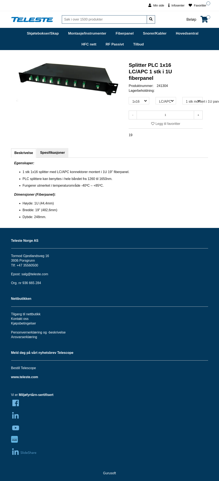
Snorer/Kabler (154, 33)
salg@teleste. (31, 274)
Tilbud (138, 44)
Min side (156, 5)
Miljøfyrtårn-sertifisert (36, 395)
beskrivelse (57, 332)
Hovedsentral (187, 33)
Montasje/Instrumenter (87, 33)
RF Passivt (115, 44)
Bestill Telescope (23, 368)
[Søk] (105, 19)
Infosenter (176, 5)
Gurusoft (109, 473)
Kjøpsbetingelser (23, 323)
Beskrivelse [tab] (23, 153)
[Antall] (165, 115)
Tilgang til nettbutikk (26, 314)
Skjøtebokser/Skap (43, 33)
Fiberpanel (125, 33)
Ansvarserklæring (24, 337)
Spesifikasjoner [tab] (52, 152)
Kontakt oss (20, 319)
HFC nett (89, 44)
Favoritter (197, 5)
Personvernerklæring (26, 332)
